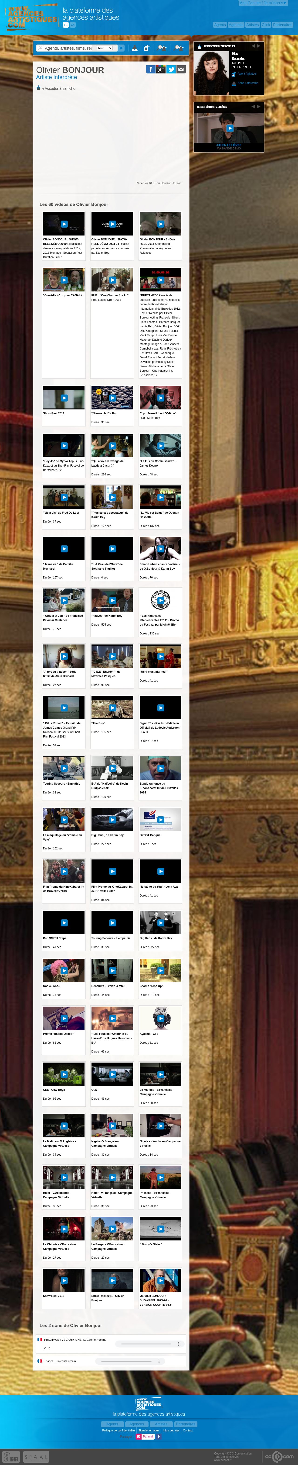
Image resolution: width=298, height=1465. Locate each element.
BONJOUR (70, 70)
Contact (188, 1430)
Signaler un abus (149, 1430)
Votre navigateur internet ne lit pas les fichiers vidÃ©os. (150, 1343)
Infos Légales (171, 1430)
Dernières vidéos (212, 107)
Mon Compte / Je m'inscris (261, 3)
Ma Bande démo (229, 148)
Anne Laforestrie (248, 83)
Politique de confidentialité (118, 1430)
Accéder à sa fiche (60, 88)
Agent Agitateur (247, 73)
